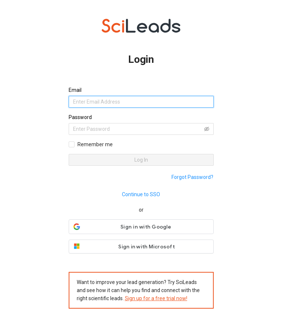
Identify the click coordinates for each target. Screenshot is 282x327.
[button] (141, 226)
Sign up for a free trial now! (156, 298)
